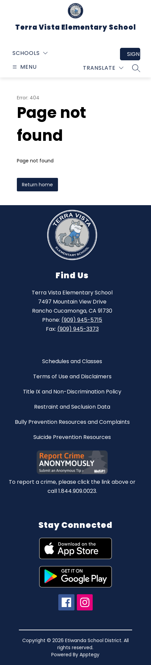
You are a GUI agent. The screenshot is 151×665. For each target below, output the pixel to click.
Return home (37, 184)
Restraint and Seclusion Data (72, 407)
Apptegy (89, 654)
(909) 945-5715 (81, 320)
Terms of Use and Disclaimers (72, 376)
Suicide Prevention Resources (72, 437)
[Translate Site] (103, 68)
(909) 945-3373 (78, 329)
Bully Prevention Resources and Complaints (72, 422)
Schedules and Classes (72, 361)
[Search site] (136, 68)
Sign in (133, 54)
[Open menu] (24, 67)
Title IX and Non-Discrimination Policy (72, 391)
